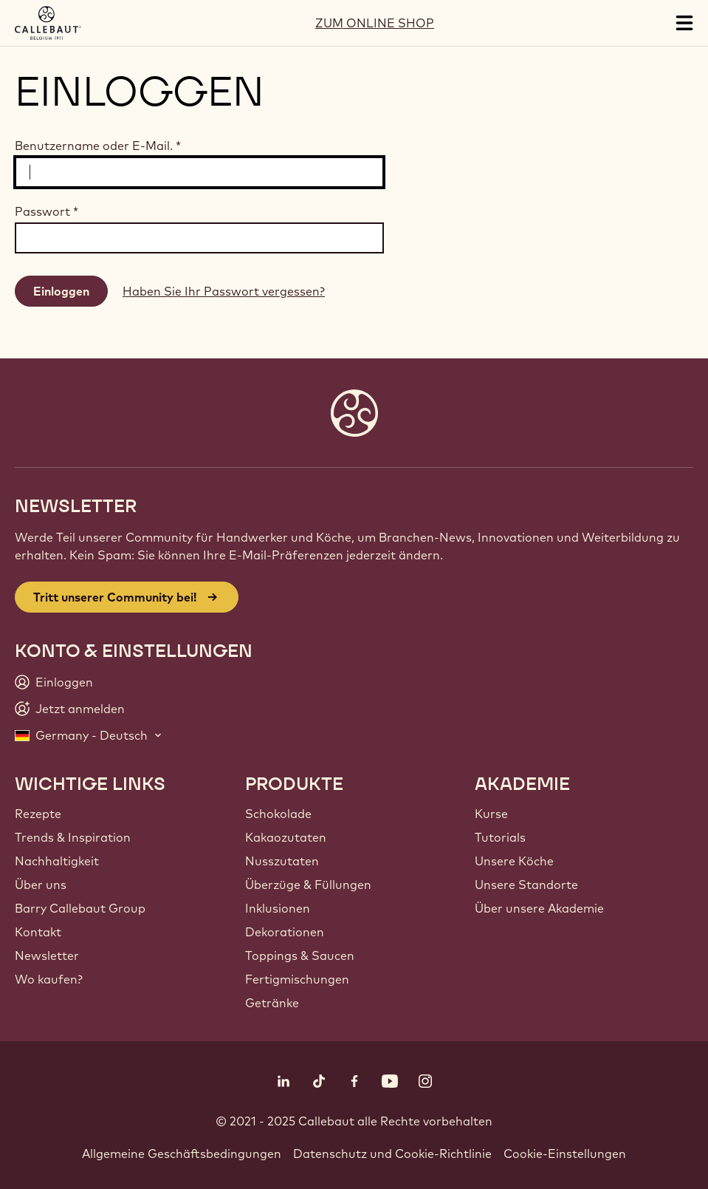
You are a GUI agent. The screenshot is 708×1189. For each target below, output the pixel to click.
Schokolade (278, 813)
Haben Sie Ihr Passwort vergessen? (224, 291)
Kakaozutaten (285, 837)
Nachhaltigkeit (57, 861)
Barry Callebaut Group (80, 908)
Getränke (272, 1002)
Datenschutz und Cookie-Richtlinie (392, 1153)
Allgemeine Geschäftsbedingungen (181, 1153)
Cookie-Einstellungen (564, 1153)
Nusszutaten (282, 861)
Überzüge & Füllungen (308, 884)
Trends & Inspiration (73, 837)
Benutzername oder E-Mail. (98, 145)
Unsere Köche (514, 861)
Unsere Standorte (526, 884)
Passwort (46, 211)
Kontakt (38, 931)
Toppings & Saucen (299, 955)
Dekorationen (284, 931)
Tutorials (500, 837)
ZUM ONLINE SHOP (374, 23)
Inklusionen (277, 908)
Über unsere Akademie (539, 908)
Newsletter (47, 955)
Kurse (491, 813)
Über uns (40, 884)
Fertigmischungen (297, 979)
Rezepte (38, 813)
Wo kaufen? (49, 979)
